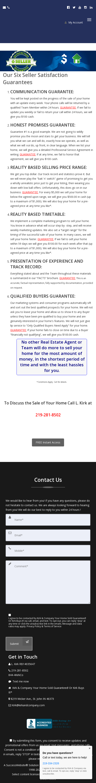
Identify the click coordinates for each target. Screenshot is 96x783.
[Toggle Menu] (89, 20)
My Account (74, 22)
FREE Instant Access (48, 442)
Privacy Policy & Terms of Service (44, 626)
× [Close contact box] (90, 748)
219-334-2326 (51, 763)
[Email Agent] (5, 7)
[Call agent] (9, 7)
